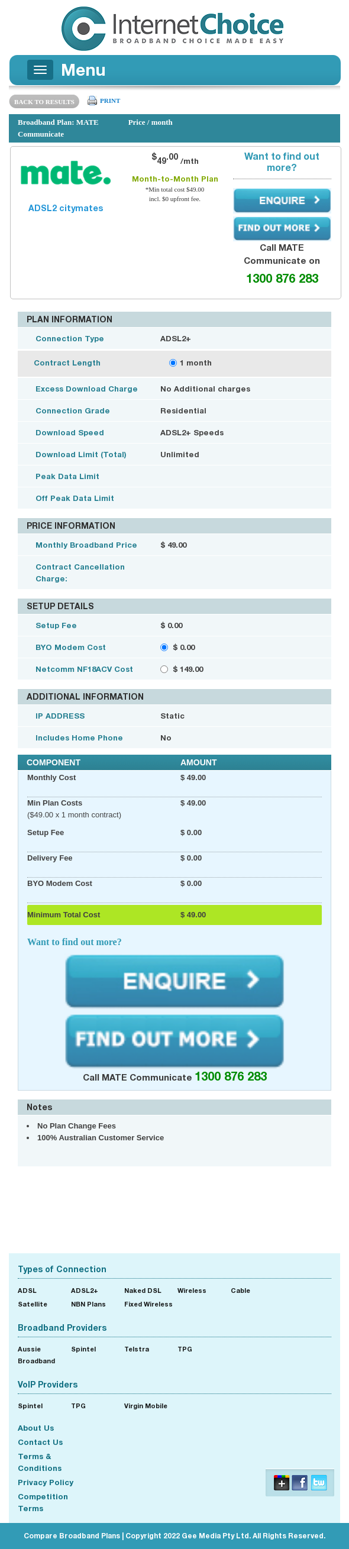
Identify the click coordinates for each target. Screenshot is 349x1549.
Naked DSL (142, 1290)
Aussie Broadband (36, 1354)
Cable (240, 1290)
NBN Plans (88, 1304)
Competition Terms (43, 1502)
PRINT (110, 100)
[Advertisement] (174, 1208)
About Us (36, 1427)
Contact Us (40, 1442)
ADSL (27, 1290)
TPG (184, 1349)
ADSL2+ (84, 1290)
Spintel (83, 1349)
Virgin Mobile (145, 1405)
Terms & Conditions (40, 1462)
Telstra (136, 1349)
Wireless (191, 1290)
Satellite (32, 1304)
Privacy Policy (45, 1482)
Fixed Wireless (148, 1304)
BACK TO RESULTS (44, 101)
